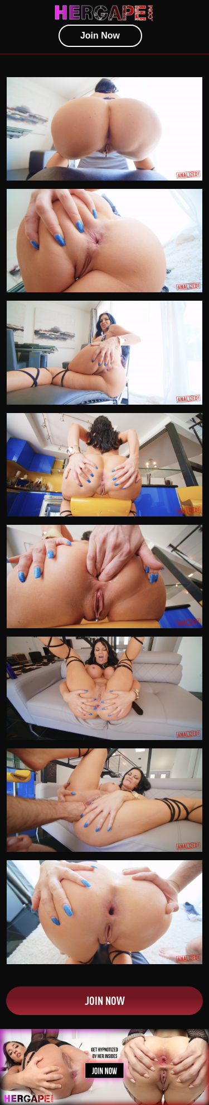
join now (100, 35)
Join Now (105, 1000)
